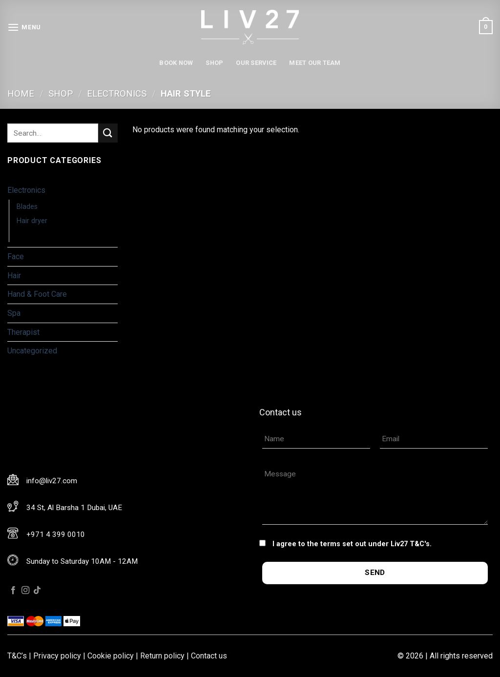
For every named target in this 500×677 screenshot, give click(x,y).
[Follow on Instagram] (25, 590)
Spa (14, 313)
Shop (214, 62)
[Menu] (24, 27)
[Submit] (108, 133)
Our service (256, 62)
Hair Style (33, 235)
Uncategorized (32, 350)
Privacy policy (57, 655)
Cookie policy (110, 655)
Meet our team (314, 62)
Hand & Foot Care (37, 294)
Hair (14, 275)
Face (15, 256)
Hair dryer (32, 221)
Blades (27, 207)
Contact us (209, 655)
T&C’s (17, 655)
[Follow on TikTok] (37, 590)
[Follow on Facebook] (13, 590)
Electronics (116, 93)
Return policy (162, 655)
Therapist (23, 332)
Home (20, 93)
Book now (176, 62)
